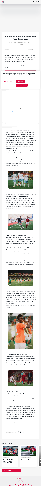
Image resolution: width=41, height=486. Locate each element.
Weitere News (7, 470)
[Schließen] (36, 72)
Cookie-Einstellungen (8, 81)
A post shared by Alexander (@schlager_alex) (20, 130)
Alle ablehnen (20, 81)
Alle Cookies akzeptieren (22, 85)
